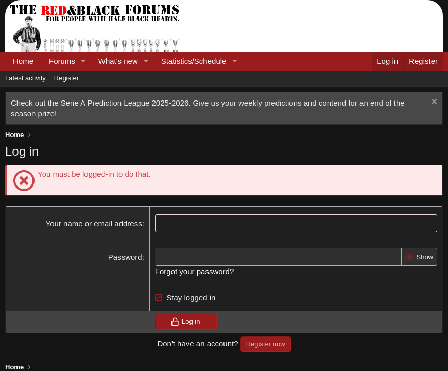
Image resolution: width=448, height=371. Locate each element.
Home (23, 61)
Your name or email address (94, 223)
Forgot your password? (194, 271)
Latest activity (25, 78)
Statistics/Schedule (194, 61)
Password (125, 256)
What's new (118, 61)
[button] (83, 61)
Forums (62, 61)
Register (66, 78)
